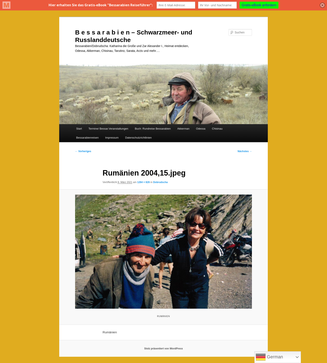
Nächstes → (245, 151)
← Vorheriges (83, 151)
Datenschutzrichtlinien (138, 137)
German (269, 357)
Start (79, 128)
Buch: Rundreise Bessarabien (153, 128)
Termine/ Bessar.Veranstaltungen (108, 128)
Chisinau (217, 128)
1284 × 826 (143, 182)
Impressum (111, 137)
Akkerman (183, 128)
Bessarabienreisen (87, 137)
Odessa (200, 128)
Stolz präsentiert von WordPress (163, 348)
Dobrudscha (160, 182)
